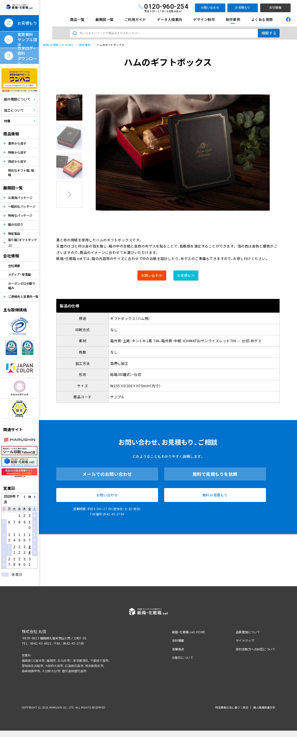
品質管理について (248, 632)
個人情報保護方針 (264, 707)
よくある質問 (262, 19)
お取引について (182, 657)
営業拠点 (178, 649)
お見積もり (242, 7)
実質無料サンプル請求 (27, 39)
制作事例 (233, 19)
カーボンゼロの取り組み (21, 285)
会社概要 (14, 265)
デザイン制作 (204, 19)
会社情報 (275, 7)
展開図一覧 (104, 19)
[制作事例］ (85, 45)
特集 (7, 121)
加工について (14, 110)
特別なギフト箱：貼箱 (21, 172)
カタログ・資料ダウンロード (27, 56)
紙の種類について (17, 99)
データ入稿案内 (169, 19)
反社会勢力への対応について (255, 649)
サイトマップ (245, 640)
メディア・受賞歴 (19, 274)
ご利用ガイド (135, 19)
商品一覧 (77, 19)
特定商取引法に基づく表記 (231, 707)
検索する (268, 33)
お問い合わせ (210, 7)
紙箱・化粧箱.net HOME (58, 45)
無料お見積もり (215, 494)
